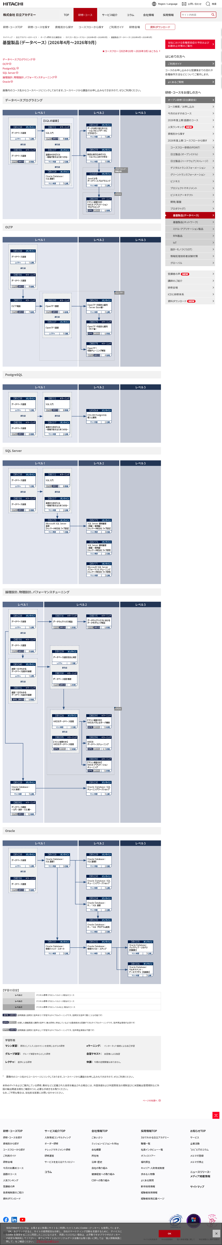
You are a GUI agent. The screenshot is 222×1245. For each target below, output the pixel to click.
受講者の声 (179, 274)
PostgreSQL (9, 68)
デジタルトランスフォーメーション (188, 167)
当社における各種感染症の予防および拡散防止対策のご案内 (188, 44)
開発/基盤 (175, 201)
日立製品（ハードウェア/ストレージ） (189, 161)
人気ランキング (180, 127)
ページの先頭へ (150, 1100)
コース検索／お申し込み (181, 106)
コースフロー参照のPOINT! (185, 147)
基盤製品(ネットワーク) (185, 222)
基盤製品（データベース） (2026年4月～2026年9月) (49, 42)
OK (169, 1233)
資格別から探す (176, 133)
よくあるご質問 (176, 82)
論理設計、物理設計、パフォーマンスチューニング (28, 77)
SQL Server (9, 72)
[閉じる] (216, 1233)
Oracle (6, 81)
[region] (111, 1234)
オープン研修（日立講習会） (51, 37)
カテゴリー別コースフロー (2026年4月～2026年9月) (87, 37)
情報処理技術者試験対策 (184, 256)
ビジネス (175, 181)
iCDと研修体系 (176, 294)
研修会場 (173, 287)
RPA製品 (178, 236)
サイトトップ (7, 37)
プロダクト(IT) (178, 208)
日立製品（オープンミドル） (184, 154)
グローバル (176, 263)
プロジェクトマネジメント (183, 188)
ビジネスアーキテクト (181, 195)
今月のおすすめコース (180, 113)
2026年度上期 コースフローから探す (187, 140)
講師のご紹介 (175, 280)
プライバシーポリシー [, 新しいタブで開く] (47, 1241)
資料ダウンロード (182, 301)
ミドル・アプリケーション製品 (188, 229)
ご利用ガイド (175, 63)
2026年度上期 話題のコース (183, 120)
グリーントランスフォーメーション (187, 174)
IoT (175, 242)
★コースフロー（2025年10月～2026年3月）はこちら (130, 51)
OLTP (5, 64)
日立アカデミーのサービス (26, 37)
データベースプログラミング (17, 59)
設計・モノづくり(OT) (181, 249)
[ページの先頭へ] (215, 1115)
